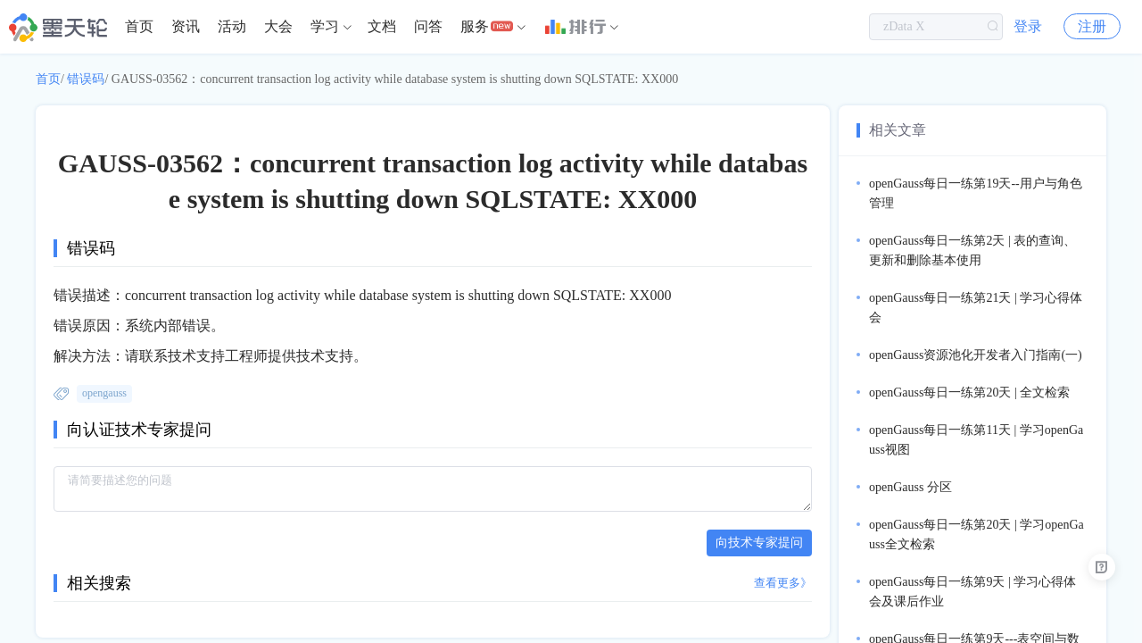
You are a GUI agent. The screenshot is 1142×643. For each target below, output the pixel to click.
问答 (428, 26)
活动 (232, 26)
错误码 (85, 79)
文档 (382, 26)
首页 (139, 26)
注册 (1092, 26)
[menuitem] (139, 27)
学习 (324, 26)
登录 (1028, 26)
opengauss (104, 393)
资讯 (185, 26)
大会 (278, 26)
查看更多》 (783, 582)
